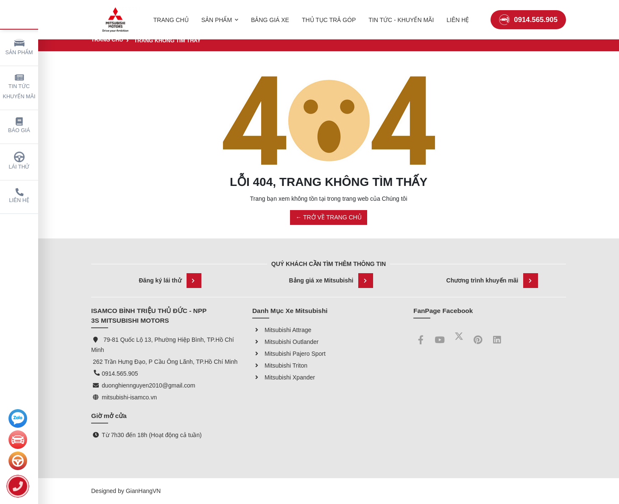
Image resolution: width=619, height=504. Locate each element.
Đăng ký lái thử (170, 280)
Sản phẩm (19, 46)
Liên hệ (19, 196)
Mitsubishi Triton (279, 365)
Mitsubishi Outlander (285, 341)
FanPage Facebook (443, 310)
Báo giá (19, 125)
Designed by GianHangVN (126, 490)
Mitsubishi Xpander (283, 377)
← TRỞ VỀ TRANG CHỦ (328, 217)
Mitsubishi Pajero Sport (289, 353)
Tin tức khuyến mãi (19, 87)
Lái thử (19, 161)
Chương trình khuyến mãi (492, 280)
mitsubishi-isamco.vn (129, 397)
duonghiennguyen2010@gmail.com (148, 385)
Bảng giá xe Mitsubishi (331, 280)
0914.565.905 (528, 14)
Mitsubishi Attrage (281, 330)
